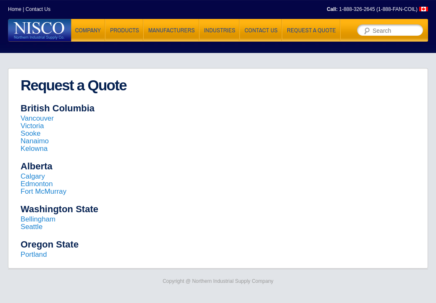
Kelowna (34, 149)
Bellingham (38, 219)
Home (14, 9)
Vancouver (37, 118)
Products (124, 30)
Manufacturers (171, 30)
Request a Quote (311, 30)
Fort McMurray (43, 191)
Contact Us (38, 9)
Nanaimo (35, 141)
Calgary (33, 176)
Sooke (31, 133)
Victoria (32, 126)
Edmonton (37, 184)
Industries (220, 30)
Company (88, 30)
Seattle (31, 227)
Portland (34, 254)
